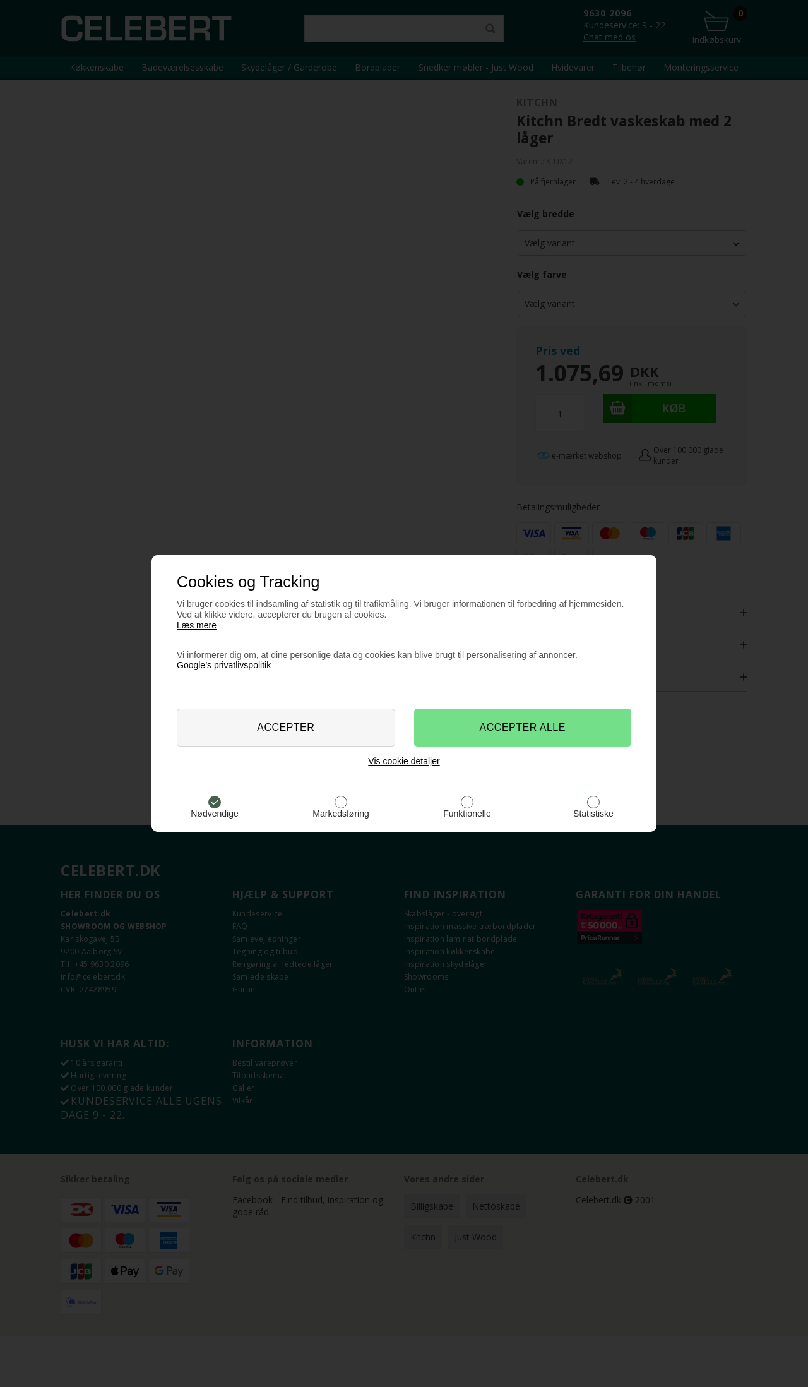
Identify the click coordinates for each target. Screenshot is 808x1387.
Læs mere (197, 625)
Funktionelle (467, 813)
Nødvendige (215, 813)
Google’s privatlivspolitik (224, 665)
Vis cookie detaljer (403, 761)
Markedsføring (340, 813)
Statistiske (593, 813)
